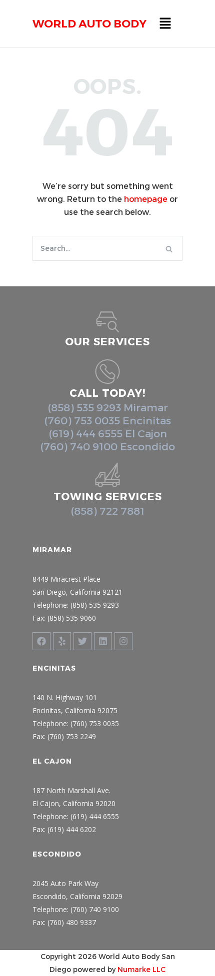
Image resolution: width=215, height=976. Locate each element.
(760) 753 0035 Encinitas (107, 420)
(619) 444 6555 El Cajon (107, 433)
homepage (146, 198)
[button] (165, 23)
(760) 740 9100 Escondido (107, 446)
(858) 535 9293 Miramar (108, 407)
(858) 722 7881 (107, 510)
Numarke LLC (142, 969)
